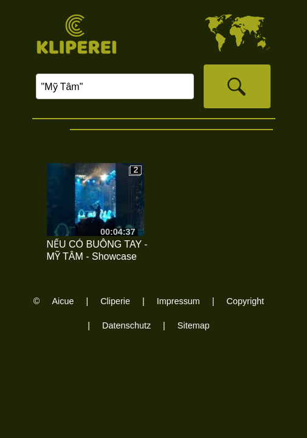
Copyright (245, 301)
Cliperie (115, 301)
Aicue (63, 301)
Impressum (178, 301)
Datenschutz (126, 325)
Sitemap (194, 325)
